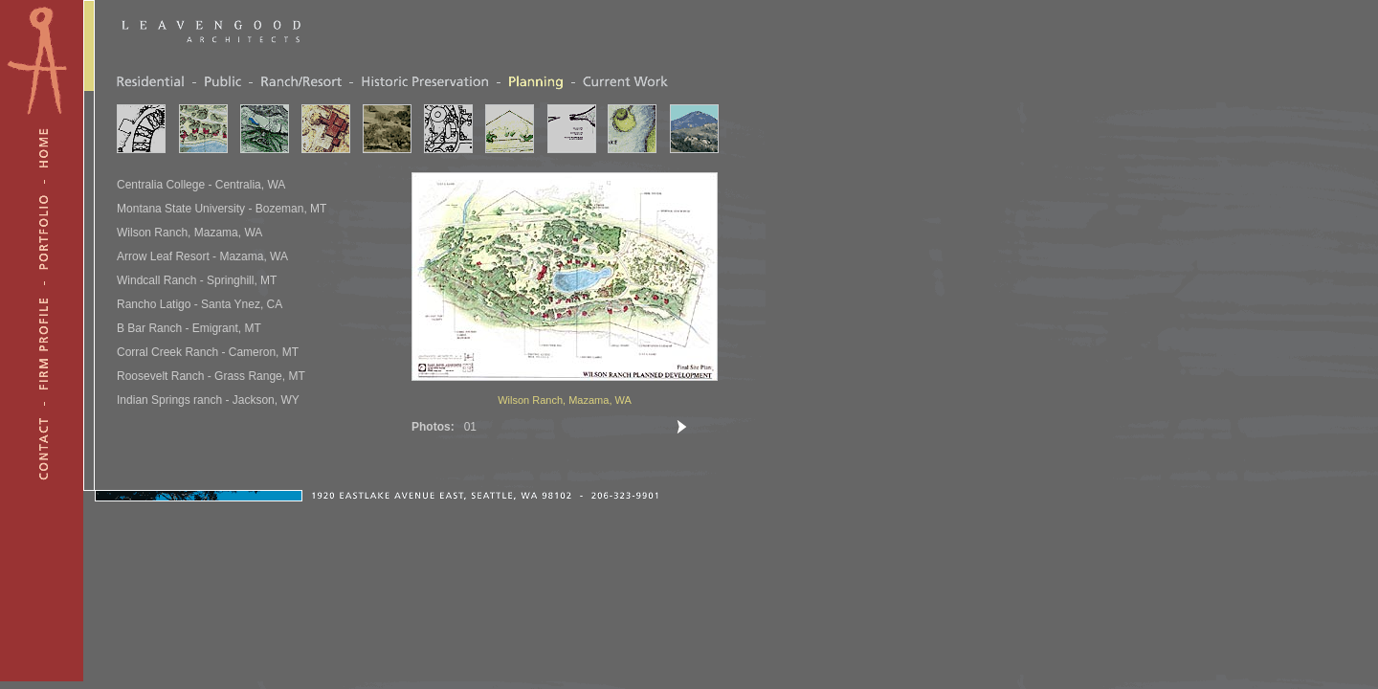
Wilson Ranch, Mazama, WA (189, 232)
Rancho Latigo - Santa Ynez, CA (199, 304)
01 (470, 426)
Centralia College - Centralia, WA (201, 184)
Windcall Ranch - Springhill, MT (197, 280)
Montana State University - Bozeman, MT (221, 208)
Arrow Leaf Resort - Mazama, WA (202, 256)
